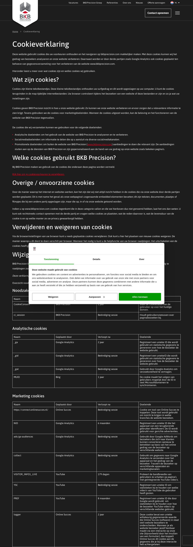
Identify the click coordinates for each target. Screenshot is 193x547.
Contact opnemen (158, 12)
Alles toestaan (140, 296)
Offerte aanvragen (156, 3)
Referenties (112, 3)
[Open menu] (177, 12)
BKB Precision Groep (92, 3)
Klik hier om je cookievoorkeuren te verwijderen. (38, 174)
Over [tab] (141, 259)
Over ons (127, 3)
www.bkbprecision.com (99, 144)
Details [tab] (96, 259)
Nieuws (139, 3)
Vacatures (73, 3)
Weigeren (53, 296)
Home (15, 31)
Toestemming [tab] (51, 259)
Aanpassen (96, 296)
